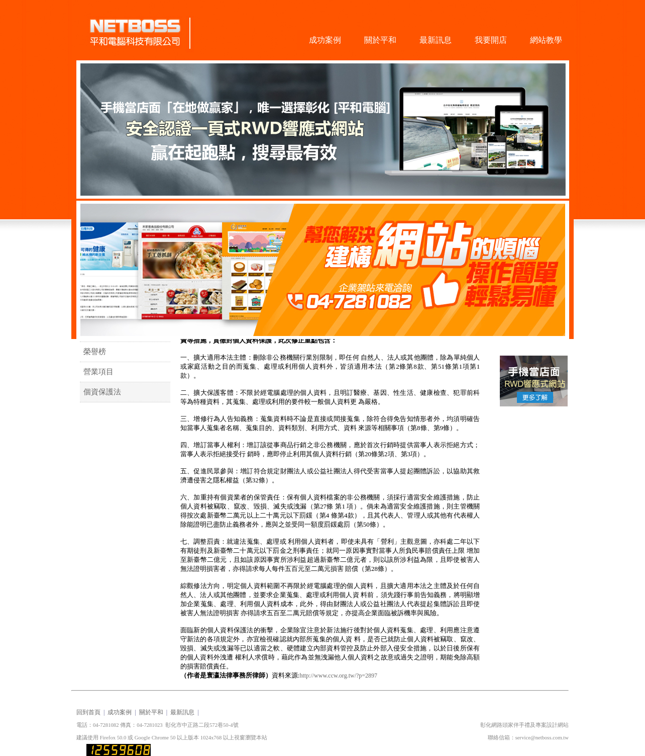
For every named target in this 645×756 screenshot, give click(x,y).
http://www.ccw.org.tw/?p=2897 (338, 675)
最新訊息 (435, 40)
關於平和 (380, 40)
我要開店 (491, 40)
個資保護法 (100, 392)
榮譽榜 (93, 352)
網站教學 (546, 40)
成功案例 (325, 40)
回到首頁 (88, 712)
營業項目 (97, 372)
